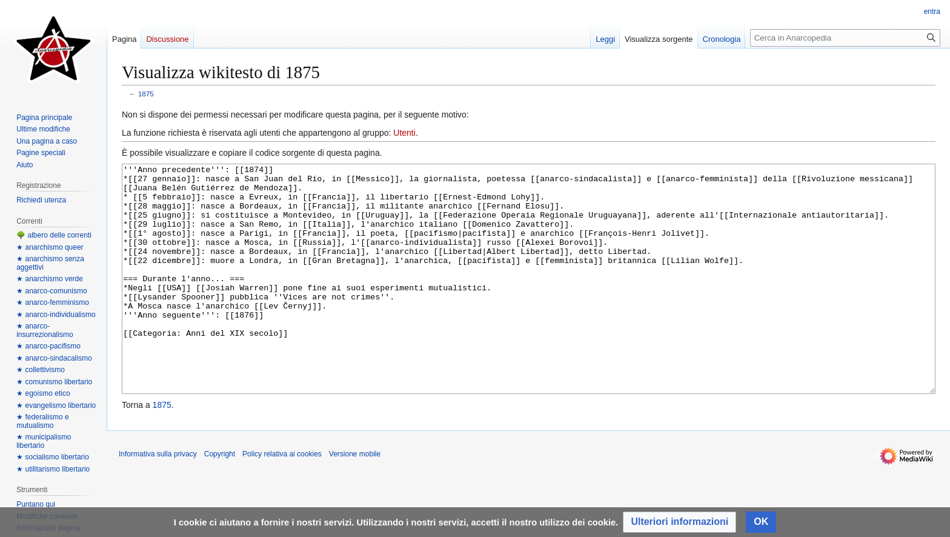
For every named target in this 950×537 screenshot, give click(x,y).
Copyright (219, 499)
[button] (679, 522)
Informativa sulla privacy (158, 499)
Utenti (404, 133)
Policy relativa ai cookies (282, 499)
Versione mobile (354, 499)
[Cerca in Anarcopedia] (845, 38)
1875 (146, 94)
